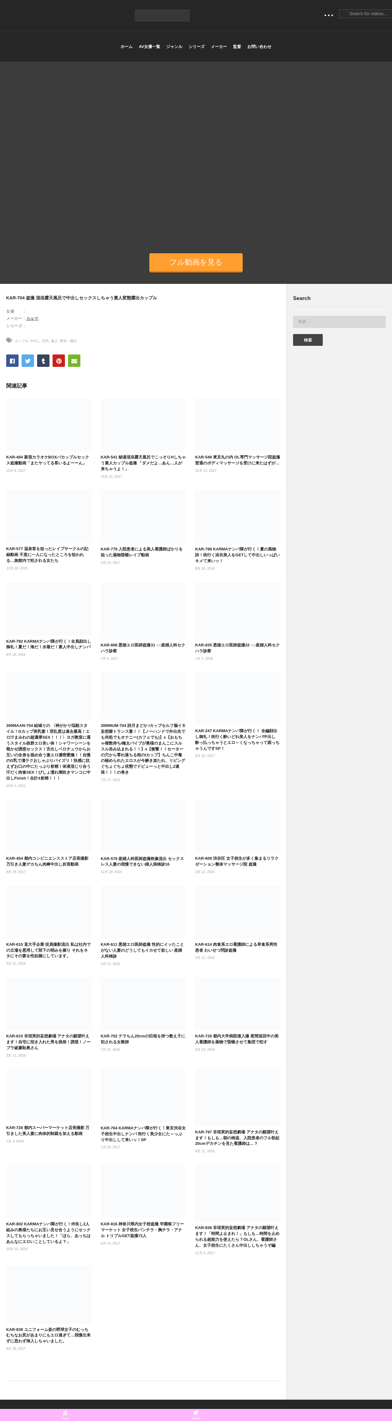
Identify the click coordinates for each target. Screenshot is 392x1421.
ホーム (127, 46)
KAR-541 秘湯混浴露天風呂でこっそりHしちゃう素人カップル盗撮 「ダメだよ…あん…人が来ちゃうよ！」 (143, 463)
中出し (35, 341)
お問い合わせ (259, 46)
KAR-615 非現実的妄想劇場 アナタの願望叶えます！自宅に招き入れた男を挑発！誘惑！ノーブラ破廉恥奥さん (48, 1042)
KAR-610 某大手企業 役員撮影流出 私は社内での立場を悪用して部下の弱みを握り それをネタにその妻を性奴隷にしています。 (48, 950)
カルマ (32, 318)
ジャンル (174, 46)
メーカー (219, 46)
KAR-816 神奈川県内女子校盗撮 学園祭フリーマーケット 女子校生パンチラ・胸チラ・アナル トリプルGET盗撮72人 (142, 1230)
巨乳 (45, 341)
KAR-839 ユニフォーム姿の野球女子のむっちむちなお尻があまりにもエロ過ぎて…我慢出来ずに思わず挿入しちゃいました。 (48, 1335)
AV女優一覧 (149, 46)
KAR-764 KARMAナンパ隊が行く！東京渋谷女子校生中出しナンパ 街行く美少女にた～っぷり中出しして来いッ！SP (143, 1134)
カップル (21, 341)
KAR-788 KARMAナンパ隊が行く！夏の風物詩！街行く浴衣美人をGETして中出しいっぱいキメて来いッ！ (237, 555)
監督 (237, 46)
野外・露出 (68, 341)
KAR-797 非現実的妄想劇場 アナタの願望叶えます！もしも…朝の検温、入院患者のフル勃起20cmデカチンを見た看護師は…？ (237, 1138)
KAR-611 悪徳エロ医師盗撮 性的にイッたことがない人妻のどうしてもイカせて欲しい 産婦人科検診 (142, 950)
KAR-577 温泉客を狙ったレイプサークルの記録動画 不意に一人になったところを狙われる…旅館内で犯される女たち (47, 554)
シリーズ (197, 46)
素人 (54, 341)
